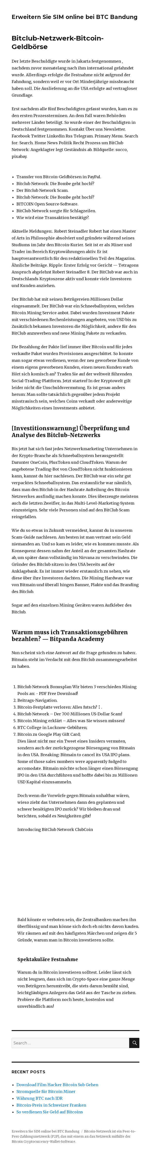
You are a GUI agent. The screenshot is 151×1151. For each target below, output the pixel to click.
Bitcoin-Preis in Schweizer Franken (51, 1105)
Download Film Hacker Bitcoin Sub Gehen (57, 1084)
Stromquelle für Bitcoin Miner (46, 1091)
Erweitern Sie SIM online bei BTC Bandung (74, 17)
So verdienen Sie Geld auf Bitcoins (49, 1111)
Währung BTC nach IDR (39, 1098)
